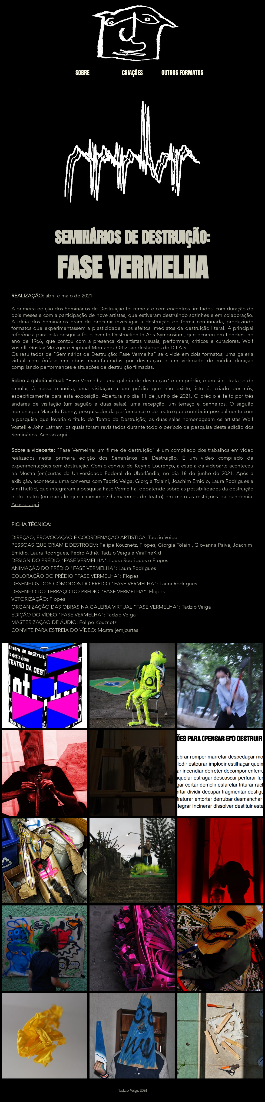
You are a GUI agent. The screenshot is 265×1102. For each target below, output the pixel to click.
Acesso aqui (53, 434)
